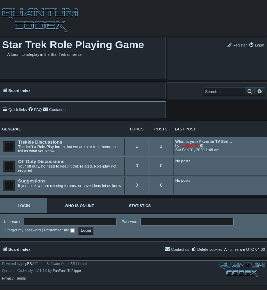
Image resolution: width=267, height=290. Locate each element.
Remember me (59, 230)
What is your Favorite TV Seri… (203, 141)
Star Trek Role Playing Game (73, 44)
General (11, 129)
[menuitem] (256, 45)
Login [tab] (24, 206)
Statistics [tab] (140, 206)
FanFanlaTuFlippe (67, 271)
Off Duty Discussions (41, 161)
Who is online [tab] (79, 206)
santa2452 (189, 146)
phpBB (27, 264)
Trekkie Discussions (40, 142)
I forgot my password (23, 230)
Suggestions (32, 181)
